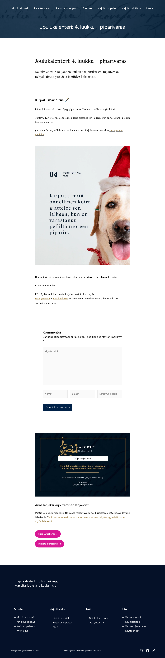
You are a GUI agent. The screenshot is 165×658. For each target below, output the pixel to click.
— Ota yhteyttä (95, 622)
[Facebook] (145, 650)
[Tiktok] (153, 650)
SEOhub (97, 651)
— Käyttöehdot (130, 630)
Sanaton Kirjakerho (84, 651)
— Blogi (54, 627)
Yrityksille (22, 630)
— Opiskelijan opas (97, 618)
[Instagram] (137, 650)
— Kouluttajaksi (131, 621)
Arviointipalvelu (26, 626)
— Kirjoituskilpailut (61, 622)
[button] (139, 8)
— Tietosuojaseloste (134, 626)
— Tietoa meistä (131, 617)
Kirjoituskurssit (26, 617)
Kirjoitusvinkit (61, 618)
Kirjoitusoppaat (26, 621)
